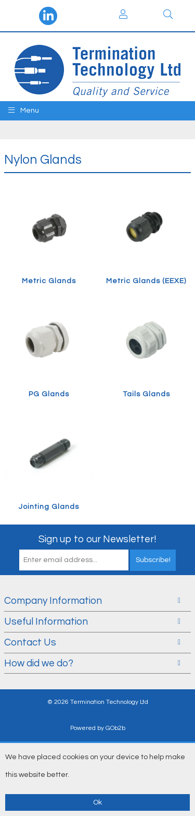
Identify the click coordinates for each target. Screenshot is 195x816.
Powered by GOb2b (97, 728)
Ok (97, 802)
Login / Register (123, 14)
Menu (23, 110)
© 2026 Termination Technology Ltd (97, 702)
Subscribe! (153, 560)
